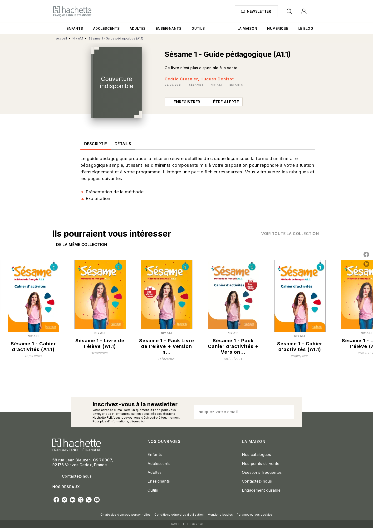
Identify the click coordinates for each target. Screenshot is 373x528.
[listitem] (56, 500)
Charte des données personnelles (125, 514)
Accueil (61, 38)
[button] (256, 11)
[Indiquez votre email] (238, 412)
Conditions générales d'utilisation (179, 514)
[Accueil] (72, 11)
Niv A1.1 (78, 38)
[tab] (58, 28)
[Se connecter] (309, 11)
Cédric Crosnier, (183, 79)
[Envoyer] (288, 412)
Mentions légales (220, 514)
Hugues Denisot (217, 79)
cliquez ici (137, 421)
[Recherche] (289, 11)
